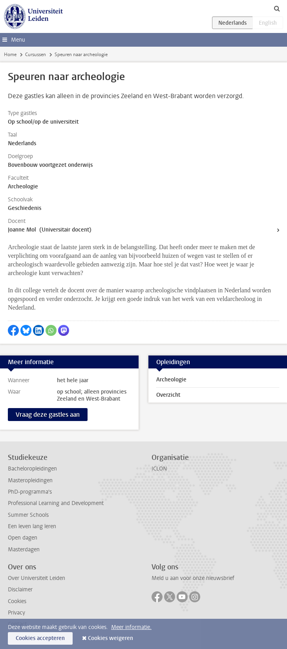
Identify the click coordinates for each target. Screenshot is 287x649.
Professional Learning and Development (56, 503)
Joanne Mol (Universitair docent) (49, 229)
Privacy (16, 612)
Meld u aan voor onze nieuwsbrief (193, 578)
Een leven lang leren (32, 526)
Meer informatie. (131, 627)
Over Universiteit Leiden (36, 578)
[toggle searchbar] (277, 8)
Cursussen (35, 54)
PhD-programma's (30, 492)
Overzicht (168, 395)
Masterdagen (24, 549)
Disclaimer (20, 589)
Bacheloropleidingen (32, 468)
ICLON (159, 468)
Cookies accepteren (40, 638)
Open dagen (22, 537)
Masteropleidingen (30, 480)
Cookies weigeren (110, 638)
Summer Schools (28, 515)
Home (10, 54)
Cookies (17, 601)
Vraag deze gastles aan (48, 414)
